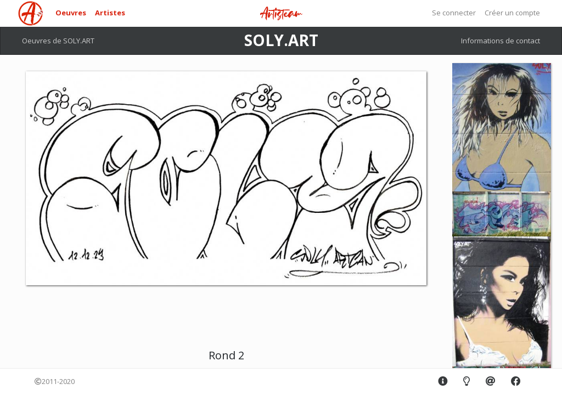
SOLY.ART (281, 40)
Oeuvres (70, 13)
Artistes (110, 13)
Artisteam (281, 13)
